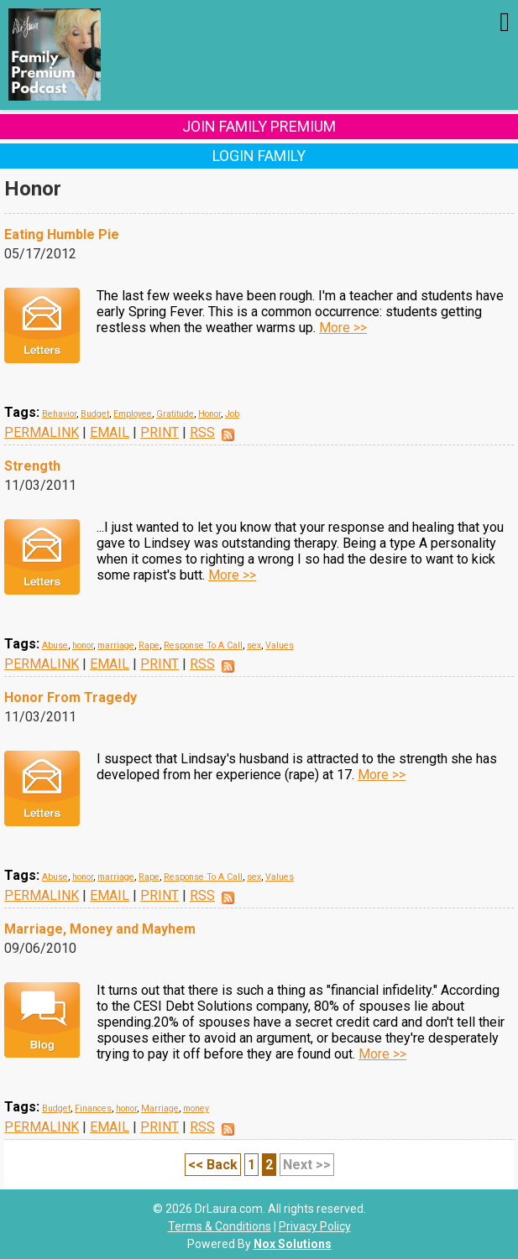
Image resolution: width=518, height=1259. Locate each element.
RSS (202, 432)
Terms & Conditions (219, 1226)
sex (254, 645)
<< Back (213, 1165)
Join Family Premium (259, 126)
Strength (32, 466)
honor (82, 645)
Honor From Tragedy (70, 697)
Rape (149, 645)
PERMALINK (41, 432)
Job (232, 413)
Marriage (160, 1108)
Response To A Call (203, 645)
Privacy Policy (315, 1226)
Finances (93, 1108)
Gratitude (175, 413)
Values (279, 645)
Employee (132, 413)
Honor (209, 413)
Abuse (55, 645)
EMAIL (109, 432)
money (196, 1108)
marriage (115, 645)
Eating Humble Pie (61, 234)
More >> (343, 328)
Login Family (259, 155)
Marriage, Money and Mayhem (100, 929)
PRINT (159, 432)
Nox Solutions (293, 1244)
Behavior (59, 413)
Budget (95, 413)
